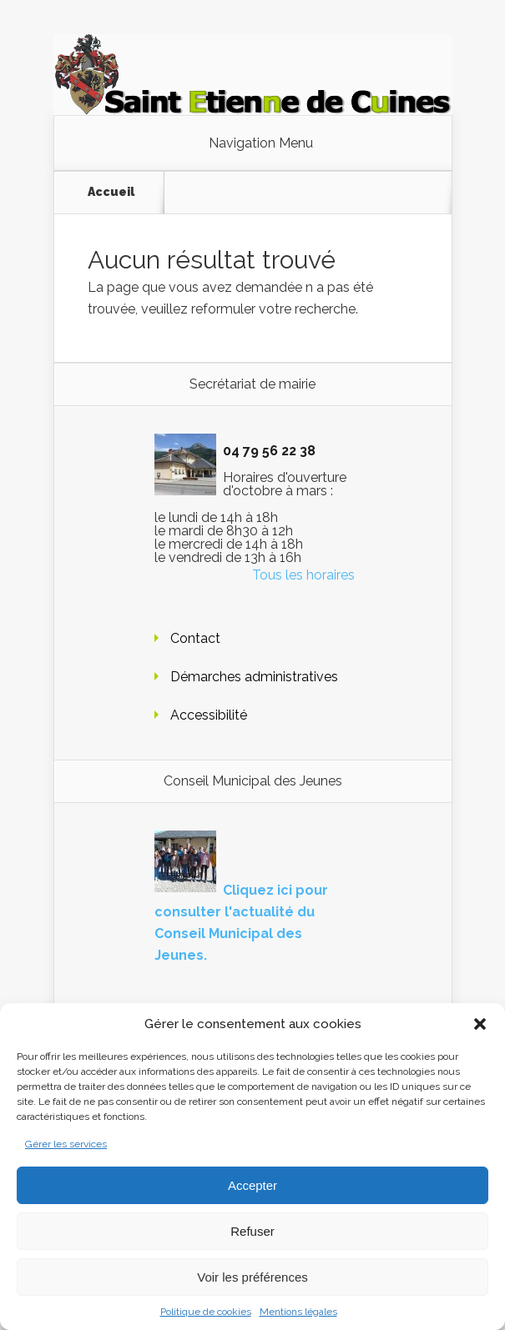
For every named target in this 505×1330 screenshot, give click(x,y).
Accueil (111, 192)
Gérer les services (66, 1144)
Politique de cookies (205, 1311)
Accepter (252, 1185)
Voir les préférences (252, 1277)
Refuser (252, 1231)
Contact (195, 638)
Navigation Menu (261, 143)
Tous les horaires (303, 575)
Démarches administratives (254, 677)
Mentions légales (298, 1311)
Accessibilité (208, 715)
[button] (480, 1024)
